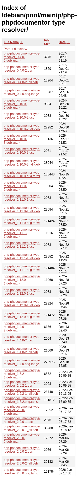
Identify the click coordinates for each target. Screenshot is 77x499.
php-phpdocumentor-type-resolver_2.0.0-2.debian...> (22, 438)
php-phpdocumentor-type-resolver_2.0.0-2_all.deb (22, 461)
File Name (11, 42)
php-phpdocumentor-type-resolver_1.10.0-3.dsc (22, 150)
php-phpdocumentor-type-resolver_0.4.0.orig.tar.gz (22, 92)
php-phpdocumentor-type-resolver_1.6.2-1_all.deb (22, 391)
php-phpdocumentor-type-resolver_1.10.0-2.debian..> (22, 104)
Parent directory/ (15, 49)
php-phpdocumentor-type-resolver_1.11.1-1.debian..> (22, 233)
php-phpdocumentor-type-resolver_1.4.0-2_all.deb (22, 350)
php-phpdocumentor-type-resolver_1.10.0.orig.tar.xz (22, 174)
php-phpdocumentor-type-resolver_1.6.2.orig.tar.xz (22, 400)
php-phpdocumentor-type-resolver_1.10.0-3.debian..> (22, 139)
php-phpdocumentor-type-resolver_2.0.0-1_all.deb (22, 428)
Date (62, 42)
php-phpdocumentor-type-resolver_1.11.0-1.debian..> (22, 186)
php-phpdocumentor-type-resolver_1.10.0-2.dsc (22, 115)
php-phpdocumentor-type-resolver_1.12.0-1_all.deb (22, 303)
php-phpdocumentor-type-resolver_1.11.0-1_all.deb (22, 209)
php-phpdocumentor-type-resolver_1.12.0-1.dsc (22, 291)
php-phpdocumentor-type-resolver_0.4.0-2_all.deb (22, 80)
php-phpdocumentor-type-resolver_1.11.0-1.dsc (22, 197)
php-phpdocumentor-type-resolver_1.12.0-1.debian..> (22, 280)
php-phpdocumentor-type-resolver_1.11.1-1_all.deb (22, 256)
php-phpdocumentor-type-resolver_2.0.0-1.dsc (22, 420)
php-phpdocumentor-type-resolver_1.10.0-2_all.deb (22, 127)
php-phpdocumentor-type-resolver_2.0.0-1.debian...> (22, 410)
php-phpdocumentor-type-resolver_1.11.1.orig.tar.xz (22, 268)
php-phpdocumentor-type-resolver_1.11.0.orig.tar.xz (22, 221)
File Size (47, 42)
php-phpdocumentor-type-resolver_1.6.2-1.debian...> (22, 374)
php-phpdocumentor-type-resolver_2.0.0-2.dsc (22, 449)
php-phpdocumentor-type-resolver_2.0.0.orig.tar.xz (22, 471)
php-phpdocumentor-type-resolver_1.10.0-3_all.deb (22, 162)
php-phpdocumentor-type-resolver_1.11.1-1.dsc (22, 244)
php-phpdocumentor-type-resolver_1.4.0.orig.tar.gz (22, 362)
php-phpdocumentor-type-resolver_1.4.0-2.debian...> (22, 327)
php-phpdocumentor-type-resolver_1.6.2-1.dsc (22, 383)
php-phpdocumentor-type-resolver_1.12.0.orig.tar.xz (22, 315)
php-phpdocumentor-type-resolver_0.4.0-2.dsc (22, 68)
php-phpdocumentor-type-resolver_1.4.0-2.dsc (22, 338)
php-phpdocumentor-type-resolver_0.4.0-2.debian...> (22, 57)
